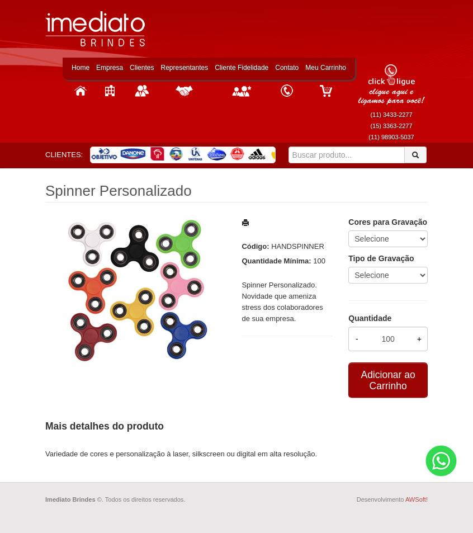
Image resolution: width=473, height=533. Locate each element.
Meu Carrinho (325, 68)
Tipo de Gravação (381, 258)
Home (80, 68)
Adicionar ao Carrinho (388, 380)
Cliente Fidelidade (241, 68)
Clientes (142, 68)
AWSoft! (416, 499)
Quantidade (369, 318)
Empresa (109, 68)
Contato (287, 68)
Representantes (184, 68)
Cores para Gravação (387, 222)
